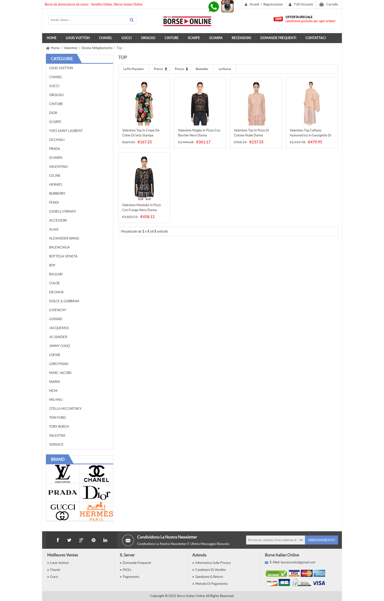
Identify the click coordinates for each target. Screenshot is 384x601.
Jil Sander (58, 337)
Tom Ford (57, 418)
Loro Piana (58, 364)
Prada (54, 149)
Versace (56, 444)
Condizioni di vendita (210, 570)
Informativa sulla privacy (213, 563)
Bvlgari (56, 274)
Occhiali (57, 140)
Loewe (54, 355)
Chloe (54, 283)
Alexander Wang (64, 238)
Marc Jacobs (60, 373)
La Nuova (225, 68)
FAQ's (127, 570)
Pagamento (131, 577)
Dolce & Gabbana (64, 301)
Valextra (57, 435)
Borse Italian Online (191, 596)
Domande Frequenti (137, 563)
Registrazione (273, 4)
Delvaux (56, 292)
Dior (53, 113)
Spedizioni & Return (209, 577)
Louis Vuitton (61, 68)
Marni (54, 382)
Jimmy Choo (59, 346)
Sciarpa (55, 158)
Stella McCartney (65, 409)
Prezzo (158, 68)
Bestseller (202, 68)
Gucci (54, 86)
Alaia (54, 229)
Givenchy (57, 310)
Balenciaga (59, 247)
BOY (52, 265)
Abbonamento (321, 540)
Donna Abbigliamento (97, 48)
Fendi (54, 202)
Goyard (55, 319)
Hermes (55, 184)
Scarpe (55, 122)
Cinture (56, 104)
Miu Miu (55, 400)
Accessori (58, 220)
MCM (53, 391)
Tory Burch (59, 426)
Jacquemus (59, 328)
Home (52, 38)
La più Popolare (133, 68)
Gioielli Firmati (62, 211)
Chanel (55, 77)
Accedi (254, 4)
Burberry (57, 193)
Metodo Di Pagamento (211, 584)
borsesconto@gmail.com (298, 562)
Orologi (56, 95)
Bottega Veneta (63, 256)
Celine (55, 176)
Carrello (332, 4)
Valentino (70, 48)
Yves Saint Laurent (66, 131)
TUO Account (303, 4)
